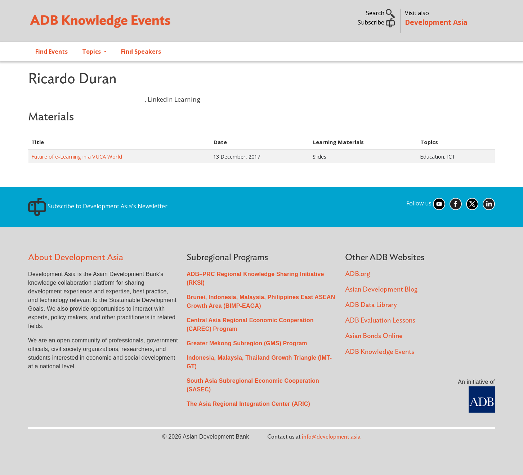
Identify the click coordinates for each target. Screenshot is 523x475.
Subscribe (376, 22)
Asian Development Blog (381, 289)
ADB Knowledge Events (379, 352)
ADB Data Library (371, 305)
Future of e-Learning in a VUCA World (76, 156)
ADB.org (357, 274)
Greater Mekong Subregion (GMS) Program (247, 343)
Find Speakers (141, 52)
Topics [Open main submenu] (92, 52)
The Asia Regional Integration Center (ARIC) (248, 404)
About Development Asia (75, 257)
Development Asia (436, 22)
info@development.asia (331, 437)
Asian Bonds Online (374, 336)
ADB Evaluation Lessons (380, 320)
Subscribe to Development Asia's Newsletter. (98, 206)
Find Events (51, 52)
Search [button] (380, 13)
